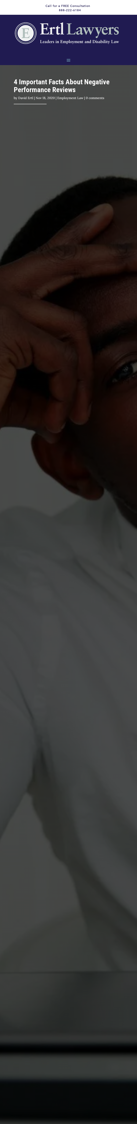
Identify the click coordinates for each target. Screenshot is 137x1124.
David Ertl (25, 98)
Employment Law (70, 98)
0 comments (95, 98)
